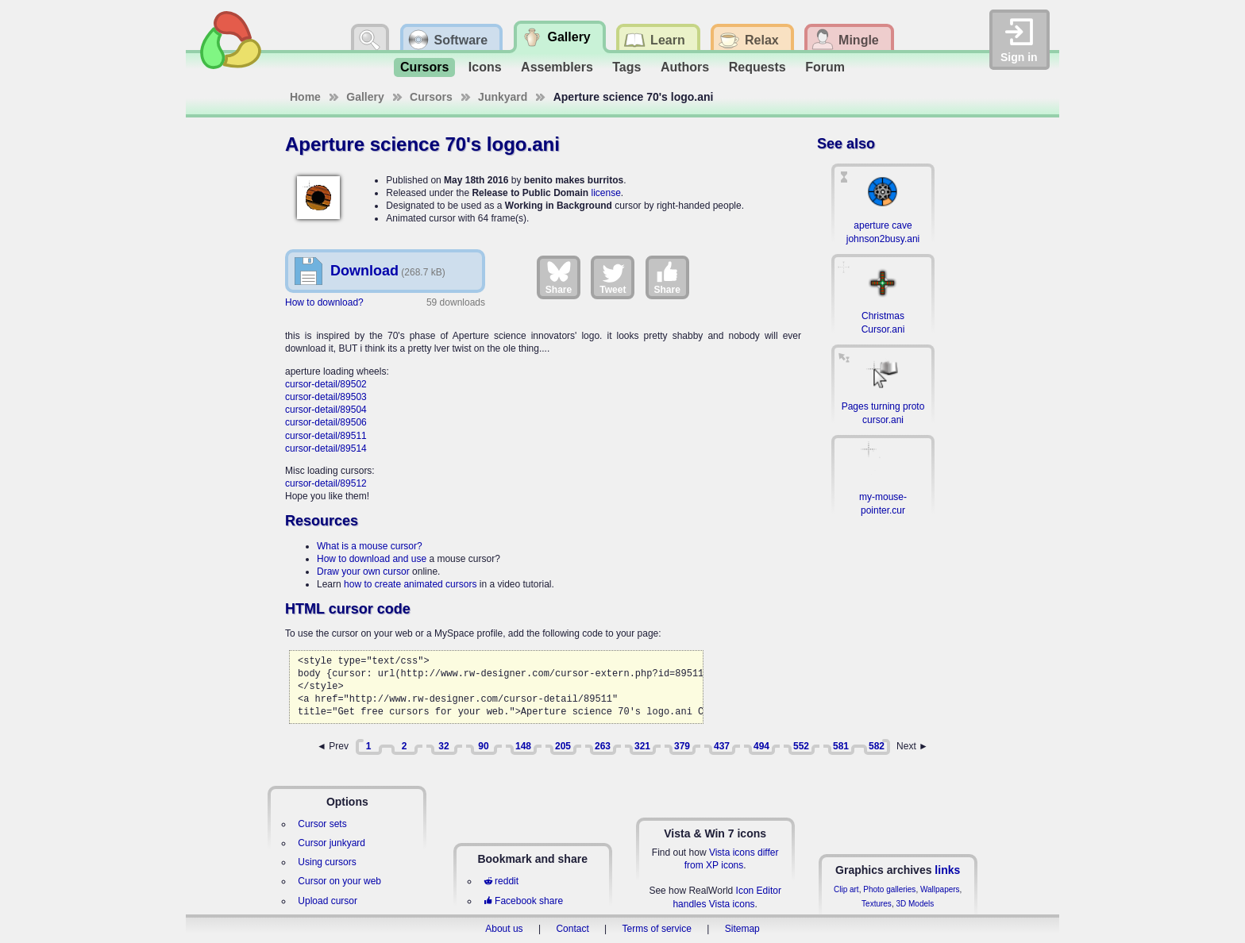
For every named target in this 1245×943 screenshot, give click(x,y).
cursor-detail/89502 (326, 384)
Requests (757, 67)
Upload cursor (327, 900)
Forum (825, 67)
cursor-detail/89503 (326, 396)
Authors (685, 67)
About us (503, 928)
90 (483, 746)
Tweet (612, 277)
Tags (626, 67)
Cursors (424, 67)
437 (722, 746)
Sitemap (742, 928)
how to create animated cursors (410, 584)
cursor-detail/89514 (326, 448)
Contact (572, 928)
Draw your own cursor (363, 571)
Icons (485, 67)
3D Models (915, 903)
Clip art (846, 889)
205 (563, 746)
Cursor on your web (339, 881)
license (605, 192)
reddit (501, 881)
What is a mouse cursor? (369, 546)
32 (443, 746)
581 (841, 746)
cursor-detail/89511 (326, 435)
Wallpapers (940, 889)
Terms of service (657, 928)
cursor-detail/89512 (326, 483)
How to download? (324, 302)
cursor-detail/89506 (326, 422)
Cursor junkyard (331, 843)
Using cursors (327, 862)
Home (305, 96)
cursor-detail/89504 (326, 409)
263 (603, 746)
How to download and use (371, 558)
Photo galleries (889, 889)
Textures (876, 903)
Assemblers (557, 67)
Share (558, 277)
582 (877, 746)
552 (801, 746)
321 (642, 746)
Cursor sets (322, 823)
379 (682, 746)
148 (523, 746)
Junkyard (502, 96)
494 (761, 746)
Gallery (365, 96)
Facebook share (523, 900)
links (947, 870)
